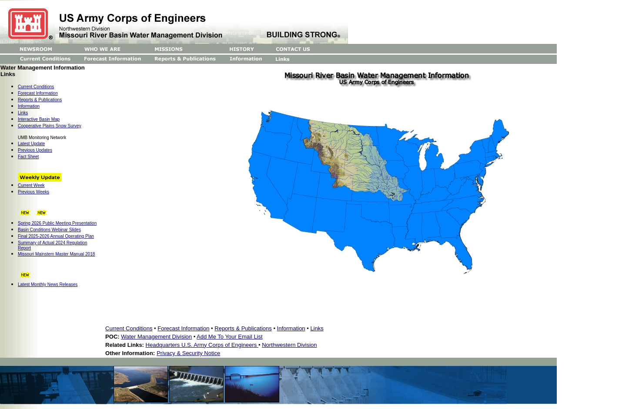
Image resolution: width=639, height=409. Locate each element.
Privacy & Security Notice (188, 353)
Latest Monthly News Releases (47, 284)
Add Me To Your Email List (230, 336)
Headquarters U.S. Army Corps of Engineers (202, 345)
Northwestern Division (289, 345)
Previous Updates (35, 150)
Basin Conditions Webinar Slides (49, 229)
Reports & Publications (40, 99)
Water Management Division (156, 336)
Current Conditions (128, 328)
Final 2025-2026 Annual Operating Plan (56, 236)
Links (23, 112)
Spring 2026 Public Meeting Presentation (57, 223)
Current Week (31, 185)
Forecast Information (38, 93)
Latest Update (31, 143)
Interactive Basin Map (39, 119)
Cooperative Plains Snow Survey (49, 125)
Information (29, 106)
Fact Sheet (28, 156)
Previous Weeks (33, 192)
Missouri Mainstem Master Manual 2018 (56, 254)
